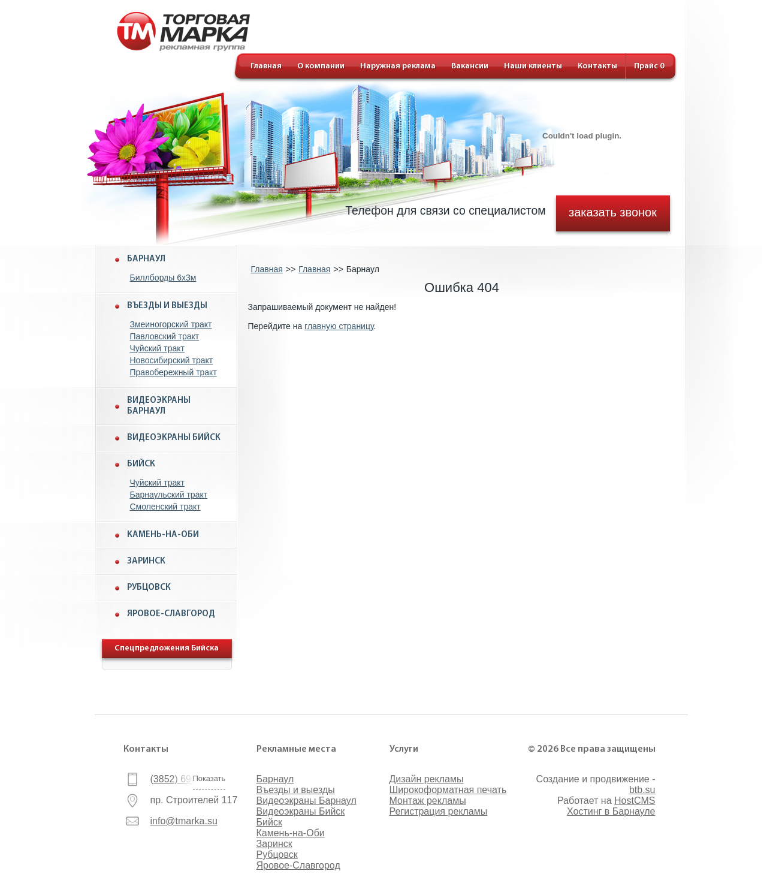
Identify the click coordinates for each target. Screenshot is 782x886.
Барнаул (146, 259)
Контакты (597, 66)
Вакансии (469, 66)
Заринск (146, 561)
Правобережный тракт (173, 372)
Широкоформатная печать (448, 790)
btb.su (642, 790)
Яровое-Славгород (171, 614)
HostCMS (634, 800)
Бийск (141, 464)
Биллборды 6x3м (163, 277)
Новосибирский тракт (171, 360)
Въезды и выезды (167, 306)
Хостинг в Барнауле (611, 811)
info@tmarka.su (184, 821)
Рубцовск (149, 587)
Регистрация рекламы (439, 811)
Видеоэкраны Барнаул (159, 406)
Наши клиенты (533, 66)
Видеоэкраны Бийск (174, 437)
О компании (321, 66)
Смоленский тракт (165, 506)
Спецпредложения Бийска (166, 648)
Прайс (649, 66)
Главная (266, 66)
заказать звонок (613, 211)
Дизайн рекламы (427, 779)
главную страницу (338, 326)
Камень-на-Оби (163, 535)
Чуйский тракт (157, 348)
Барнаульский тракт (169, 494)
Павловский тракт (165, 336)
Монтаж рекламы (428, 800)
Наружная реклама (398, 66)
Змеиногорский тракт (171, 324)
